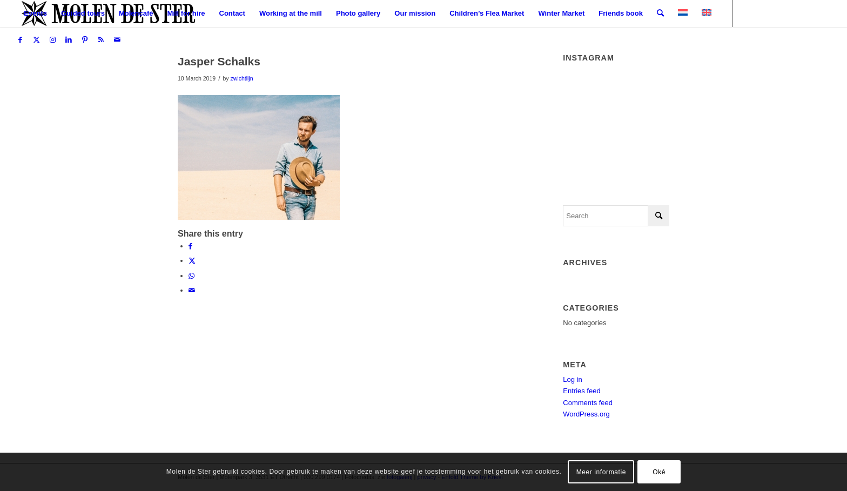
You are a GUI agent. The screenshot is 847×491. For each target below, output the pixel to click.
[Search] (660, 13)
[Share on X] (192, 261)
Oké (659, 472)
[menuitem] (35, 13)
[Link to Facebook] (20, 40)
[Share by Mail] (192, 290)
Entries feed (581, 391)
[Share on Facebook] (190, 246)
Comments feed (588, 403)
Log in (572, 379)
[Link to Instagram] (52, 40)
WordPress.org (586, 414)
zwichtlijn (241, 78)
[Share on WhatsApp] (191, 276)
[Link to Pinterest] (85, 40)
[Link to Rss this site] (101, 40)
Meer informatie (601, 472)
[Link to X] (36, 40)
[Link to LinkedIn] (68, 40)
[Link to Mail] (117, 40)
